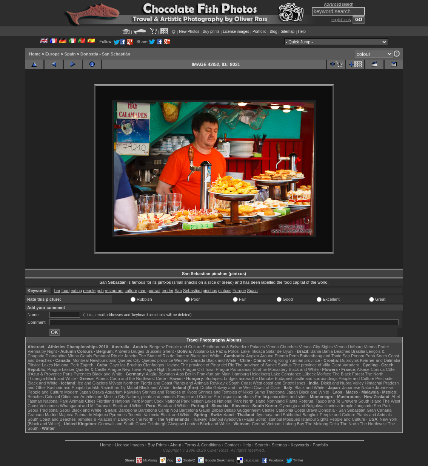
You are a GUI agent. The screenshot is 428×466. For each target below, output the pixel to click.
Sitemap (288, 31)
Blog (273, 31)
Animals (76, 401)
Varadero (350, 365)
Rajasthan (109, 387)
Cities (90, 401)
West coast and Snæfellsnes (279, 383)
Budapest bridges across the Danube (239, 378)
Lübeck (309, 374)
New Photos (189, 31)
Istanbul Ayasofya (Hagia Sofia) (237, 419)
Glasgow (176, 423)
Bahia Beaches (336, 351)
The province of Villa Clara (317, 365)
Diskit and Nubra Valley (342, 383)
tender (167, 290)
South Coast (240, 383)
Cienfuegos (153, 365)
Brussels (153, 351)
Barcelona (128, 410)
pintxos (224, 290)
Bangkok (310, 414)
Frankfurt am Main (214, 374)
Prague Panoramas (234, 369)
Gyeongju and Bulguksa (301, 405)
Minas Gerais (80, 356)
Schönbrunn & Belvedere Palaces (234, 347)
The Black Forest (348, 374)
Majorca (66, 414)
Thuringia (36, 378)
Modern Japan (77, 392)
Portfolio (259, 31)
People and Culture (184, 347)
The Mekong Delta (322, 423)
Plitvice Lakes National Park (53, 365)
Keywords (300, 445)
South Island (370, 401)
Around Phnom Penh (279, 356)
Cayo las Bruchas (125, 365)
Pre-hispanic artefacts (234, 396)
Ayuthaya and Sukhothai (278, 414)
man (142, 290)
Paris (67, 374)
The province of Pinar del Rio (207, 365)
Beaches (36, 396)
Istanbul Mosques (284, 419)
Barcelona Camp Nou (158, 410)
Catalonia (284, 410)
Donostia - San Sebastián (105, 54)
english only (341, 20)
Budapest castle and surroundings (306, 378)
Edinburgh (157, 423)
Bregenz (157, 347)
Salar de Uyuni (279, 351)
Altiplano (201, 351)
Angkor (252, 356)
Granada (36, 414)
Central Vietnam (267, 423)
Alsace (363, 369)
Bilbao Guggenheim (242, 410)
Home (35, 54)
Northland (276, 401)
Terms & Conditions (202, 445)
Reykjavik (219, 383)
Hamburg (240, 374)
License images (236, 31)
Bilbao (217, 410)
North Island (254, 401)
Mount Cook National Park (165, 401)
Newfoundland (103, 360)
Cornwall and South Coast (122, 423)
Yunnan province (304, 360)
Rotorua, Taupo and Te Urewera (328, 401)
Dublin (206, 387)
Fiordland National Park (118, 401)
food (65, 290)
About (175, 445)
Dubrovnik (349, 360)
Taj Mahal (129, 387)
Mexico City (114, 396)
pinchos (210, 290)
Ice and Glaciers (93, 383)
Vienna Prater (376, 347)
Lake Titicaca (253, 351)
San (178, 290)
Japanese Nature (358, 387)
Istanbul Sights (314, 419)
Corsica (378, 369)
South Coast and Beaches (52, 419)
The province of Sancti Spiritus (264, 365)
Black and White (205, 356)
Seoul (33, 410)
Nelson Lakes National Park (216, 401)
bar (57, 290)
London (192, 423)
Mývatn (115, 383)
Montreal (80, 360)
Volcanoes (49, 405)
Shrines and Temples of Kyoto (169, 392)
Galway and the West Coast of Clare (246, 387)
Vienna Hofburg (348, 347)
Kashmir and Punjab (66, 387)
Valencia (151, 414)
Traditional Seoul (54, 410)
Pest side (384, 378)
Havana (172, 365)
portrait (154, 290)
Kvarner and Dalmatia (380, 360)
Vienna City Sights (316, 347)
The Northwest (373, 423)
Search (261, 445)
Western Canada (189, 360)
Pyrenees (82, 374)
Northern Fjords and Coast (147, 383)
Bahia (316, 351)
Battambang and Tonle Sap (325, 356)
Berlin (190, 374)
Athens (101, 378)
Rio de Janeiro (124, 356)
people (89, 290)
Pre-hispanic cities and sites (280, 396)
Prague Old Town (198, 369)
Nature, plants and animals (151, 396)
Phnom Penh (363, 356)
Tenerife (135, 414)
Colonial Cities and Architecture (74, 396)
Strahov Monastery (269, 369)
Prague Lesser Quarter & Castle (77, 369)
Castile (268, 410)
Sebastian (192, 290)
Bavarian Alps (171, 374)
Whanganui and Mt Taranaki (86, 405)
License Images (129, 445)
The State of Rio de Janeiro (164, 356)
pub (100, 290)
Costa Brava (305, 410)
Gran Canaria (378, 410)
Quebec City (129, 360)
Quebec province (157, 360)
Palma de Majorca (91, 414)
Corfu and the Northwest (132, 378)
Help (302, 31)
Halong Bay (293, 423)
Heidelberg (260, 374)
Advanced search (338, 4)
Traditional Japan (282, 392)
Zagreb (86, 365)
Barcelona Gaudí (195, 410)
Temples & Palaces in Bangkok (105, 419)
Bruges (137, 351)
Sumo (259, 392)
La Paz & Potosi (225, 351)
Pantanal (101, 356)
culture (131, 290)
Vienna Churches (282, 347)
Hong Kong (277, 360)
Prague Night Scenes (162, 369)
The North (374, 374)
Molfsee (324, 374)
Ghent (168, 351)
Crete (161, 378)
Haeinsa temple (339, 405)
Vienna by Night (42, 351)
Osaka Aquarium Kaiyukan (116, 392)
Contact (232, 445)
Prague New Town (124, 369)
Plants (291, 401)
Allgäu (151, 374)
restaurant (114, 290)
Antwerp (122, 351)
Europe (52, 54)
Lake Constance (286, 374)
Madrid (51, 414)
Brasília (358, 351)
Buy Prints (157, 445)
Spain (70, 54)
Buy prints (211, 31)
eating (76, 290)
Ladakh (92, 387)
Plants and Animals (191, 383)
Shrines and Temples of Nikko (225, 392)
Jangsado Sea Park (372, 405)
